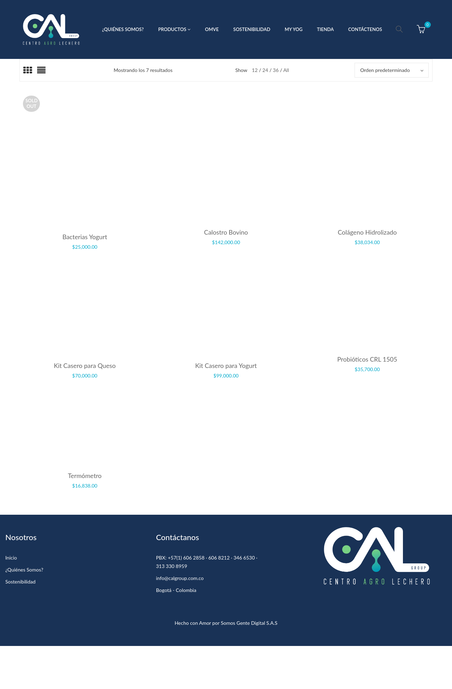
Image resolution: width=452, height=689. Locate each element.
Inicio (11, 558)
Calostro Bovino (226, 232)
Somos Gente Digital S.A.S (249, 623)
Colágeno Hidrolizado (367, 232)
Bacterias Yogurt (85, 237)
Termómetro (84, 475)
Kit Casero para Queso (84, 365)
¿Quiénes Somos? (24, 570)
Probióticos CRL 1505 (367, 359)
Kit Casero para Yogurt (226, 365)
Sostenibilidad (20, 582)
